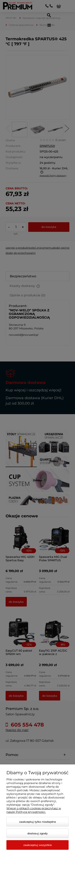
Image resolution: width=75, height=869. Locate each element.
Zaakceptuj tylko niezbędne (37, 821)
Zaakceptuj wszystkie (37, 845)
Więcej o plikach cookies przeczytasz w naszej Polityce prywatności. (33, 810)
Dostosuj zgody (37, 833)
